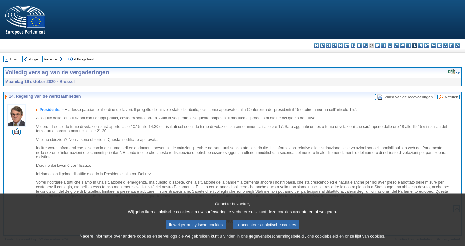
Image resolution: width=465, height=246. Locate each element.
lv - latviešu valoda (390, 45)
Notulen (451, 97)
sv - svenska (457, 45)
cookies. (377, 241)
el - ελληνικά (353, 45)
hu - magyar (402, 45)
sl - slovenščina (445, 45)
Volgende (50, 59)
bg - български (316, 45)
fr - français (365, 45)
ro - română (433, 45)
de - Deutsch (340, 45)
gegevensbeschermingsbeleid (276, 241)
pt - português (426, 45)
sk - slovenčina (439, 45)
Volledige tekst (84, 59)
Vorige (33, 59)
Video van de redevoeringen (408, 97)
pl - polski (420, 45)
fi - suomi (451, 45)
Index (13, 59)
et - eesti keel (346, 45)
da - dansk (334, 45)
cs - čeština (328, 45)
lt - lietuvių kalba (396, 45)
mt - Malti (408, 45)
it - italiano (383, 45)
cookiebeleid (326, 241)
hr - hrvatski (377, 45)
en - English (359, 45)
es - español (322, 45)
